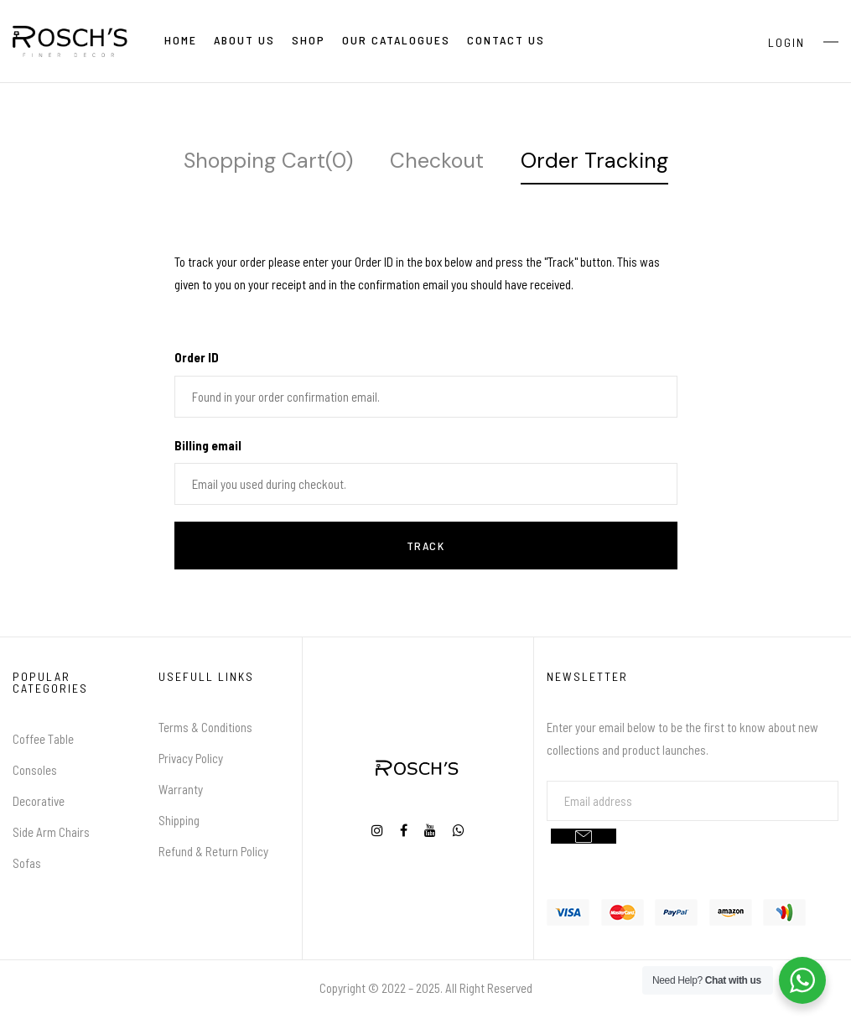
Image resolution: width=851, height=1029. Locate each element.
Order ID (196, 357)
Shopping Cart (268, 160)
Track (426, 545)
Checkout (437, 160)
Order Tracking (594, 160)
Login (786, 42)
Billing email (207, 445)
